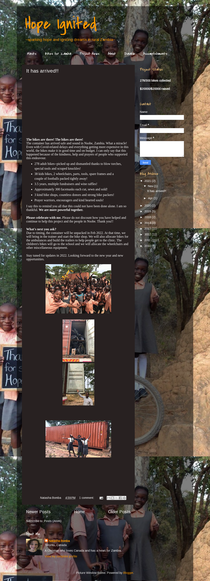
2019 (148, 211)
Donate (129, 54)
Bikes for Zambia (58, 54)
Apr (151, 198)
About (112, 54)
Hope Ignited (61, 24)
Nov (151, 186)
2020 (148, 205)
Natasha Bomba (59, 541)
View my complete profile (61, 556)
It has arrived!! (42, 71)
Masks (32, 54)
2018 (148, 217)
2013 (148, 228)
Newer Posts (38, 511)
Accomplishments (155, 54)
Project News (89, 54)
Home (79, 511)
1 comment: (87, 497)
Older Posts (119, 511)
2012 (148, 234)
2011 (148, 240)
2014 (148, 223)
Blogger (128, 572)
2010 (148, 246)
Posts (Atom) (52, 521)
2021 (148, 181)
